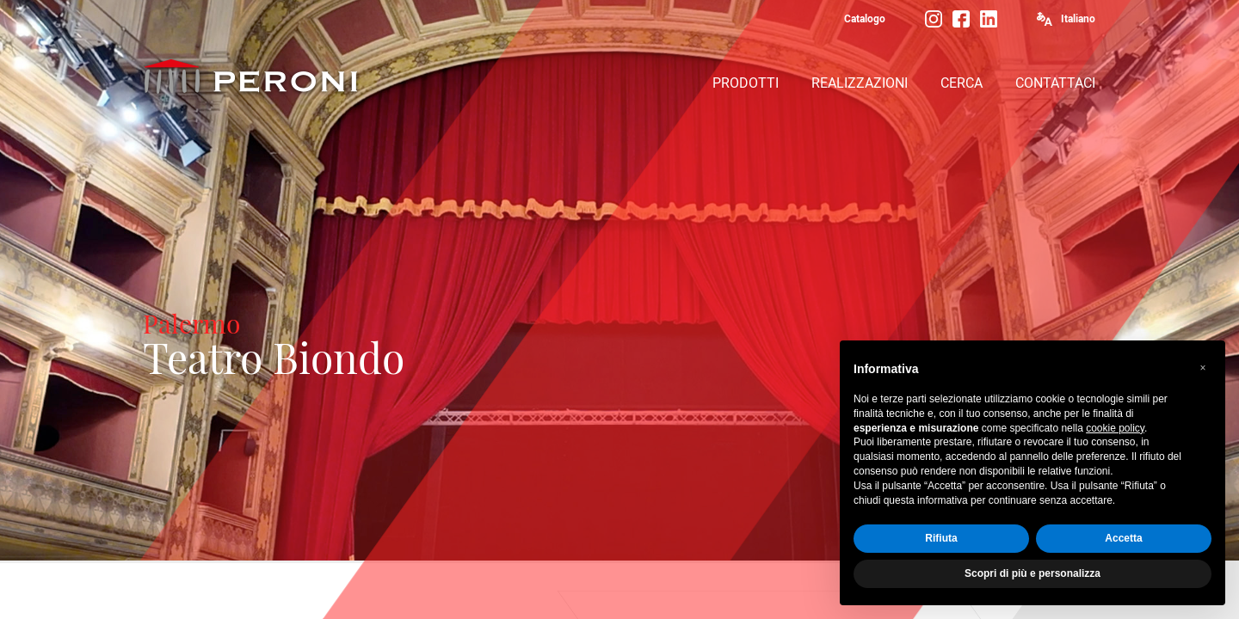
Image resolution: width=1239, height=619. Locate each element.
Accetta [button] (1123, 539)
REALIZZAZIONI (859, 83)
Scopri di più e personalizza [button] (1032, 574)
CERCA (961, 83)
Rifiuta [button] (941, 539)
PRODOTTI (745, 83)
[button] (1203, 369)
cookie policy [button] (1115, 428)
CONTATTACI (1055, 83)
